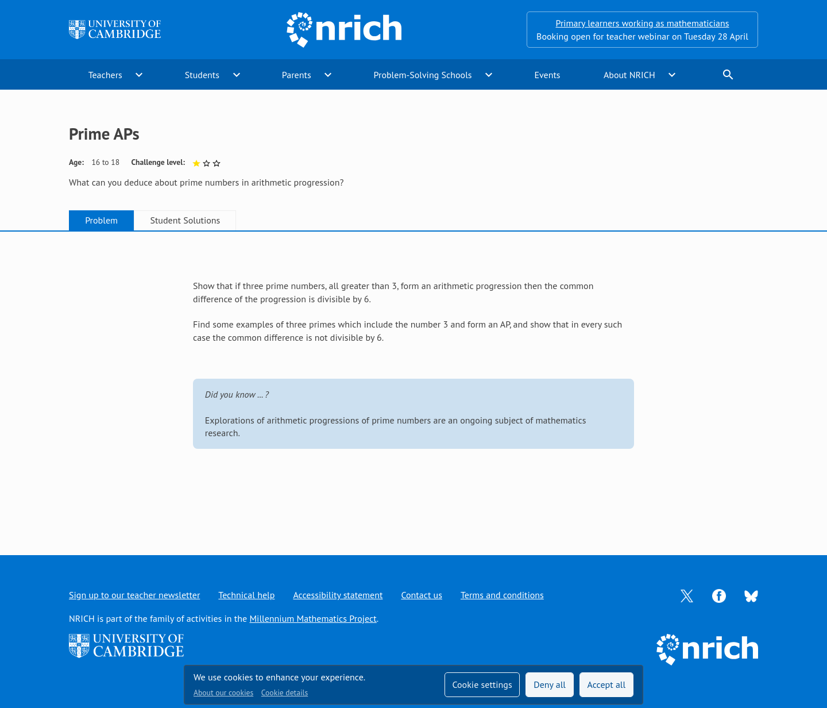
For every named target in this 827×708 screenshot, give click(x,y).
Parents (296, 74)
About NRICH (629, 74)
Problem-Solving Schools (423, 74)
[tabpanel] (413, 381)
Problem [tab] (101, 220)
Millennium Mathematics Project (312, 618)
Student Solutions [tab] (185, 220)
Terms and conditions (502, 595)
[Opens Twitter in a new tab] (687, 595)
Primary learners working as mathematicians (642, 23)
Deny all (550, 684)
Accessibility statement (337, 595)
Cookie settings (482, 684)
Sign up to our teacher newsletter (134, 595)
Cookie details (284, 692)
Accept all (607, 684)
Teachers (105, 74)
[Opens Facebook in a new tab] (719, 595)
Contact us (421, 595)
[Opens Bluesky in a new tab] (751, 595)
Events (547, 74)
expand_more (139, 75)
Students (202, 74)
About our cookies (223, 692)
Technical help (246, 595)
